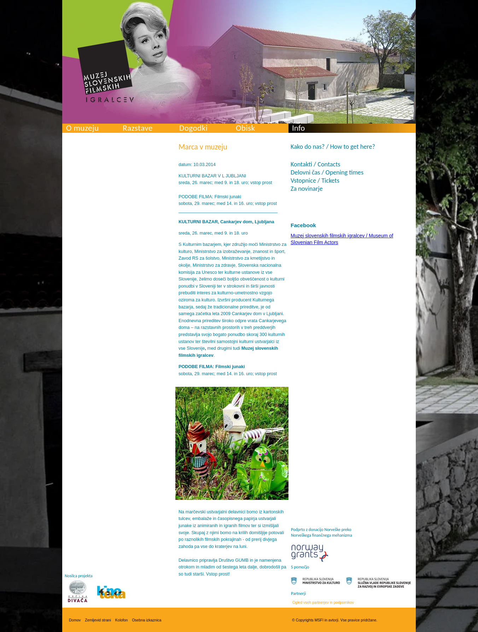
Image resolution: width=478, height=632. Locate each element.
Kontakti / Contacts (315, 164)
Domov (75, 620)
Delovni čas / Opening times (327, 172)
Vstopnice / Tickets (315, 180)
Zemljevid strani (98, 620)
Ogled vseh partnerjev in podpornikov (323, 602)
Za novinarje (307, 189)
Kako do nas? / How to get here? (333, 146)
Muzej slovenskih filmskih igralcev (105, 71)
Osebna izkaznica (146, 620)
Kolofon (121, 620)
